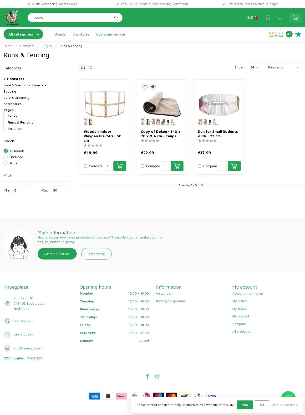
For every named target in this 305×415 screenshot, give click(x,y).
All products (241, 331)
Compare (96, 166)
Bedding (10, 91)
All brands (17, 151)
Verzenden (164, 293)
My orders (240, 301)
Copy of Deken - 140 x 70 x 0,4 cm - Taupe (160, 133)
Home (8, 46)
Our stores (81, 34)
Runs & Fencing (71, 46)
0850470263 (23, 321)
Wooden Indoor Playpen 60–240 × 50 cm (103, 135)
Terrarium (15, 128)
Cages (47, 46)
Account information (247, 293)
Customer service (110, 34)
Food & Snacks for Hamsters (25, 85)
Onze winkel (96, 254)
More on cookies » (284, 405)
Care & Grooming (17, 97)
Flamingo (16, 157)
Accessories (13, 104)
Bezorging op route (170, 301)
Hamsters (27, 46)
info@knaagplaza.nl (28, 348)
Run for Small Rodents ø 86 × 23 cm (218, 133)
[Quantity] (107, 166)
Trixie (13, 163)
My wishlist (240, 316)
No (262, 405)
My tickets (240, 308)
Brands (60, 34)
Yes (245, 405)
